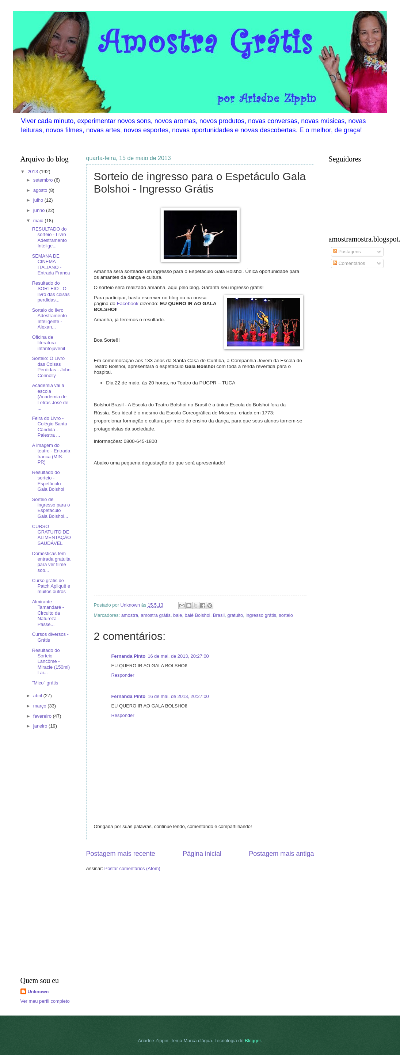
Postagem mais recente (120, 853)
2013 (33, 171)
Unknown (38, 991)
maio (39, 220)
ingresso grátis (260, 615)
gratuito (235, 615)
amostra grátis (156, 615)
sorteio (286, 615)
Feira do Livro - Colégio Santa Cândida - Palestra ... (49, 426)
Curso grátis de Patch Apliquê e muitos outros (51, 586)
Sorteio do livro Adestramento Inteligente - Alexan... (49, 318)
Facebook (127, 303)
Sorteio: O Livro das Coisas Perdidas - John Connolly (51, 367)
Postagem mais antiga (281, 853)
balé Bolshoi (197, 615)
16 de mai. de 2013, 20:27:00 (178, 656)
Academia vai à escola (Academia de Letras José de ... (50, 397)
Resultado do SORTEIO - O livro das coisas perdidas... (51, 291)
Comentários (349, 263)
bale (177, 615)
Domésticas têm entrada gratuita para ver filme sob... (51, 562)
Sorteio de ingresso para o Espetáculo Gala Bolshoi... (51, 508)
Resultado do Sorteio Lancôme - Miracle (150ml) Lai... (51, 662)
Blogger (253, 1040)
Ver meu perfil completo (45, 1001)
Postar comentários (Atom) (132, 868)
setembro (43, 180)
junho (39, 210)
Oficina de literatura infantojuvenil (48, 342)
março (40, 706)
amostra (129, 615)
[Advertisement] (42, 854)
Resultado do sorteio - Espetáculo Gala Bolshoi (48, 481)
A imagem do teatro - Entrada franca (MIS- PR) (51, 454)
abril (38, 695)
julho (39, 200)
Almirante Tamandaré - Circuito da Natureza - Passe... (48, 613)
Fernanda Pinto (128, 656)
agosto (41, 190)
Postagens (347, 251)
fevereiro (43, 716)
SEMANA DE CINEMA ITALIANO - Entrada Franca (51, 264)
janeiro (41, 726)
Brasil (219, 615)
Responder (122, 675)
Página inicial (202, 853)
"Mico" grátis (45, 683)
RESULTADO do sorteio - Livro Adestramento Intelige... (49, 237)
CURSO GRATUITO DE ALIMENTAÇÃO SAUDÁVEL (51, 535)
